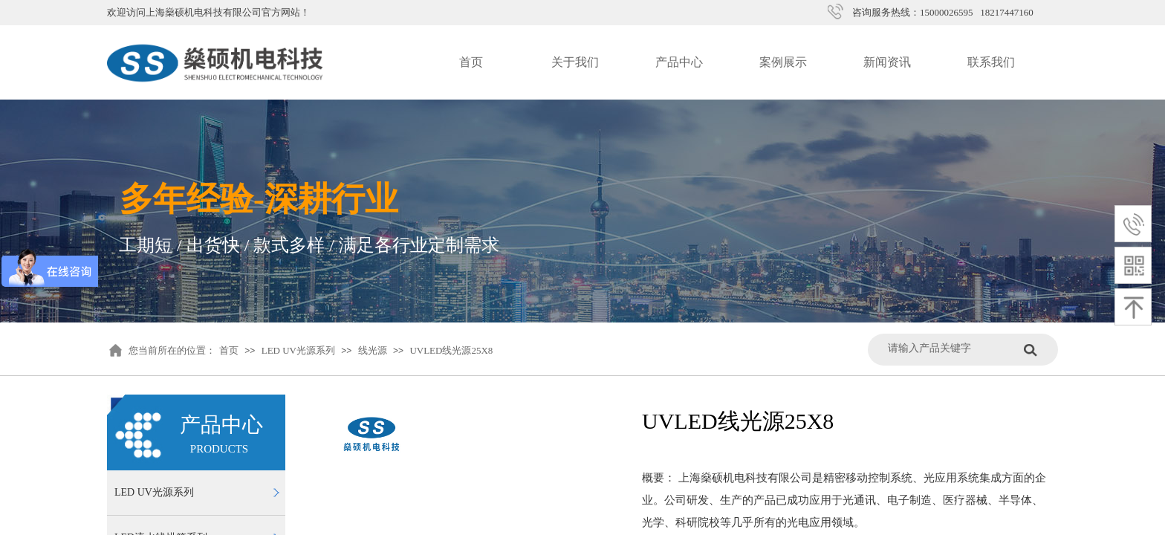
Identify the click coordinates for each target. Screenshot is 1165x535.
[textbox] (952, 348)
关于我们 (575, 62)
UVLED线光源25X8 (451, 350)
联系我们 (991, 62)
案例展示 (783, 62)
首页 (471, 62)
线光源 (372, 350)
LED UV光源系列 (298, 350)
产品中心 (679, 62)
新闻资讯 (887, 62)
